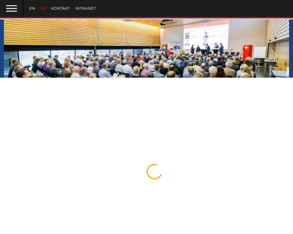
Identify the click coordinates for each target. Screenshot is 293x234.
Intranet (85, 8)
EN (32, 8)
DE (43, 8)
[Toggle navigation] (13, 8)
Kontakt (60, 8)
